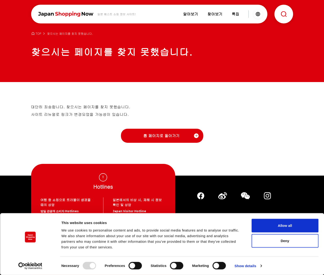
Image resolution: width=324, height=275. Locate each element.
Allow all (285, 225)
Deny (285, 241)
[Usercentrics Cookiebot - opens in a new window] (30, 265)
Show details (245, 266)
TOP (38, 33)
